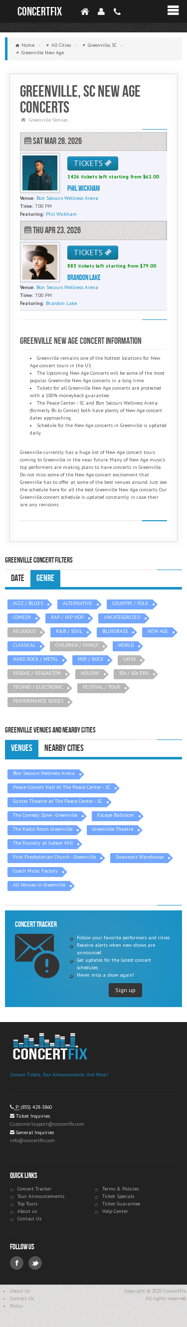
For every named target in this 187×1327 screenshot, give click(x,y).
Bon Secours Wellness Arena (44, 773)
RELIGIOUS (24, 631)
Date (17, 578)
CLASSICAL (24, 645)
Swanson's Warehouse (140, 857)
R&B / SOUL (69, 631)
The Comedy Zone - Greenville (45, 815)
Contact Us (29, 1218)
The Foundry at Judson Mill (43, 843)
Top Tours (27, 1203)
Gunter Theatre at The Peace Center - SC (57, 801)
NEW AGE (158, 631)
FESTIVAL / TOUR (101, 687)
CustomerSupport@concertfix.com (47, 1124)
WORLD (126, 645)
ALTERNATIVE (77, 603)
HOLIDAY (90, 673)
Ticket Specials (118, 1196)
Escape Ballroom (115, 815)
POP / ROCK (90, 659)
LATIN (129, 659)
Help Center (115, 1211)
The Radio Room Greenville (42, 829)
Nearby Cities (64, 748)
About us (27, 1211)
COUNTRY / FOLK (130, 603)
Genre (45, 578)
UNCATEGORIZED (122, 617)
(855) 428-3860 (36, 1107)
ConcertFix (39, 11)
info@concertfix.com (32, 1140)
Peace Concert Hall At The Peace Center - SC (61, 787)
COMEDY (22, 617)
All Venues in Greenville (39, 885)
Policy (16, 1306)
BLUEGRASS (115, 631)
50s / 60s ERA (134, 673)
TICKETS (93, 163)
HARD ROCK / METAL (35, 659)
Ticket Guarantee (121, 1203)
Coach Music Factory (35, 871)
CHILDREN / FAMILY (76, 645)
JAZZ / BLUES (28, 603)
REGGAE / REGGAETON (37, 673)
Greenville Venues (48, 120)
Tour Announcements (40, 1196)
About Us (20, 1291)
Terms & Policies (120, 1188)
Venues (21, 748)
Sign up (125, 990)
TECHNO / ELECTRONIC (38, 687)
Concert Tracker (34, 1188)
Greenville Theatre (112, 829)
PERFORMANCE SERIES (38, 701)
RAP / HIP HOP (67, 617)
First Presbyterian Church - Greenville (54, 857)
